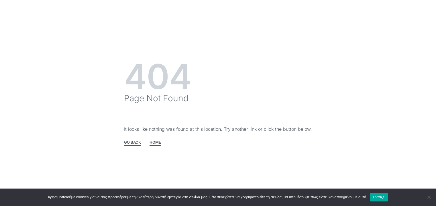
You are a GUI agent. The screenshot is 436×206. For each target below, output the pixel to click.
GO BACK (132, 142)
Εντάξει (379, 197)
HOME (155, 142)
